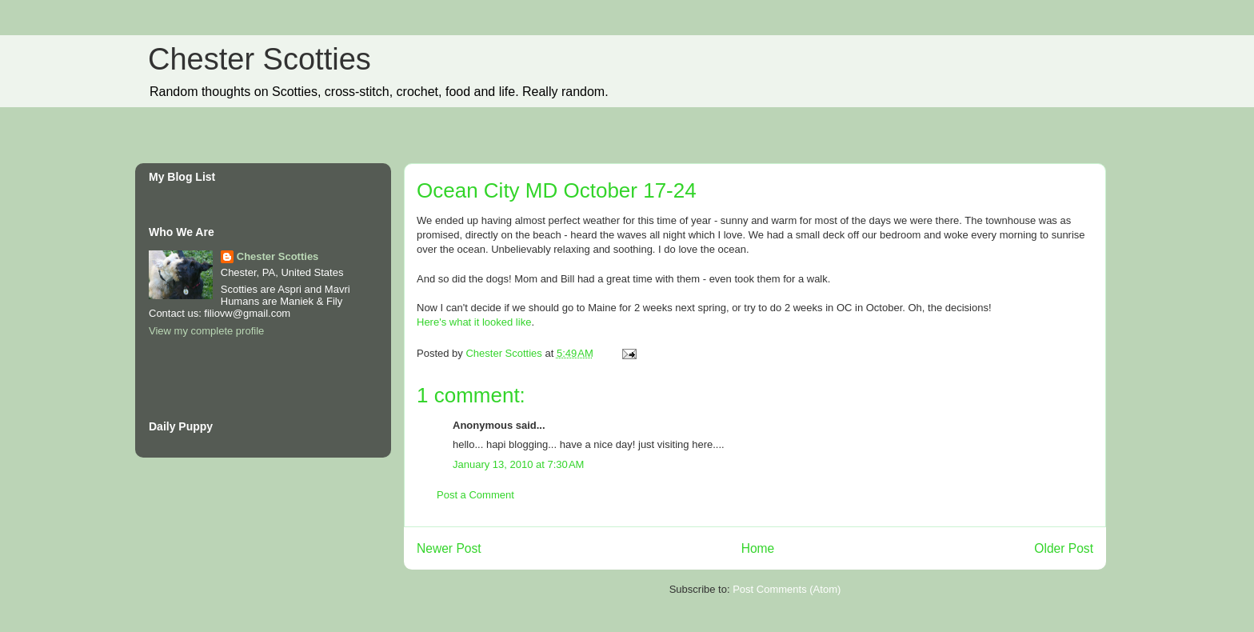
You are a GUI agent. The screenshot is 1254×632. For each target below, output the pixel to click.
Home (758, 548)
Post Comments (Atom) (787, 589)
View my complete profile (206, 331)
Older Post (1063, 548)
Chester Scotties (259, 59)
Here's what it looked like (474, 322)
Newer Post (449, 548)
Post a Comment (475, 495)
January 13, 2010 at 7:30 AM (518, 464)
